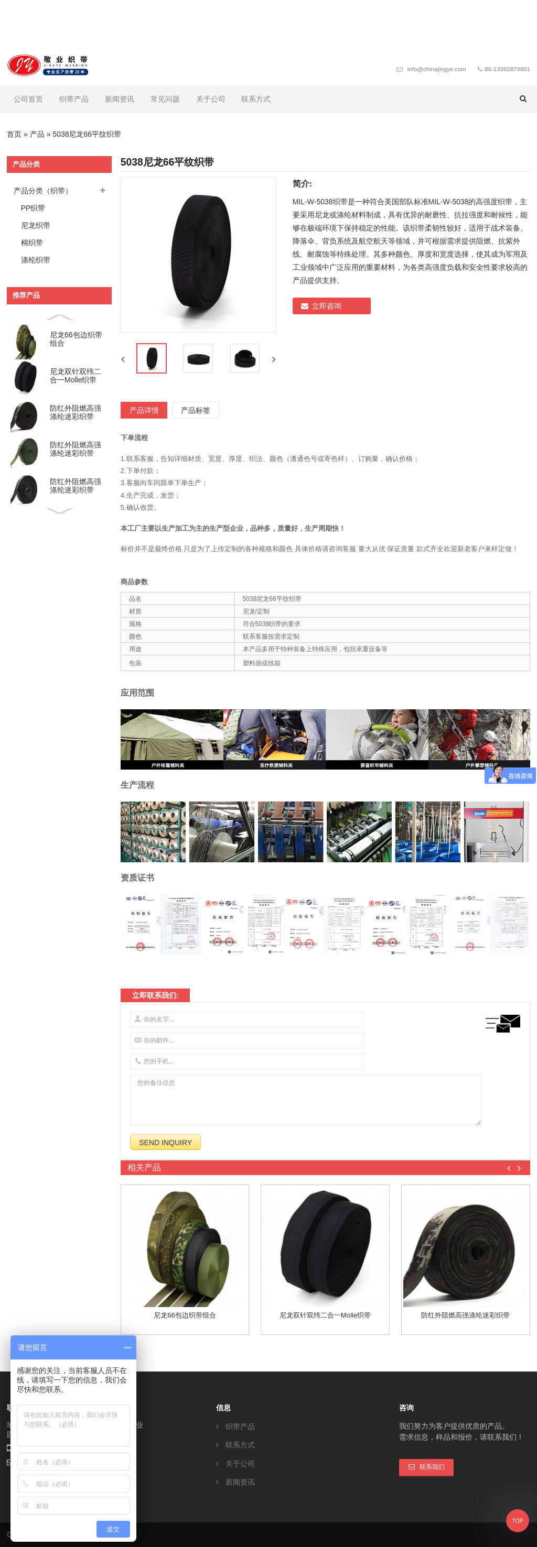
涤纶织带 (35, 260)
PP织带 (33, 208)
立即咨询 (326, 306)
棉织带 (32, 242)
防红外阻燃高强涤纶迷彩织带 (75, 412)
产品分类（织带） (43, 190)
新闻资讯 (119, 99)
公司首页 (28, 99)
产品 (37, 134)
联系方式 (256, 99)
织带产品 (74, 99)
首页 (14, 134)
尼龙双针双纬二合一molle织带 (75, 376)
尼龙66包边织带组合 (76, 339)
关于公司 (210, 99)
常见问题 (165, 99)
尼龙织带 (35, 225)
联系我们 (432, 1467)
